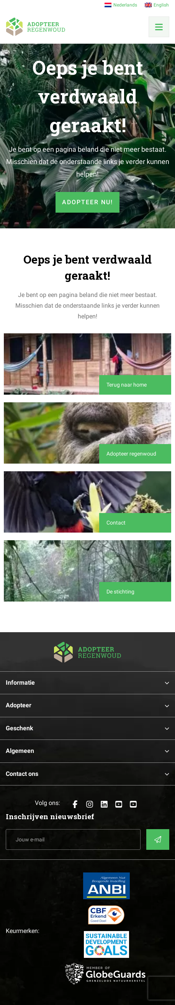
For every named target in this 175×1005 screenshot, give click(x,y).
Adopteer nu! (87, 202)
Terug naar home (126, 385)
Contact (116, 523)
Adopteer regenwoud (131, 454)
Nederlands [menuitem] (125, 5)
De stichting (120, 592)
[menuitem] (121, 5)
